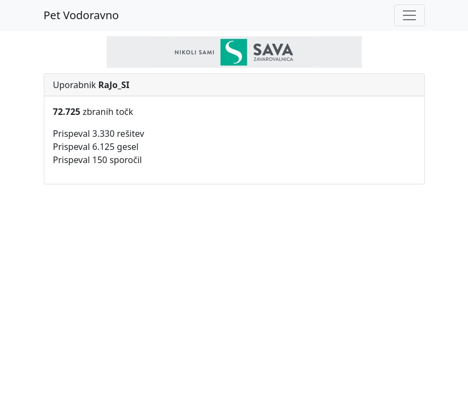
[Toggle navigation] (409, 15)
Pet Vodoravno (81, 15)
